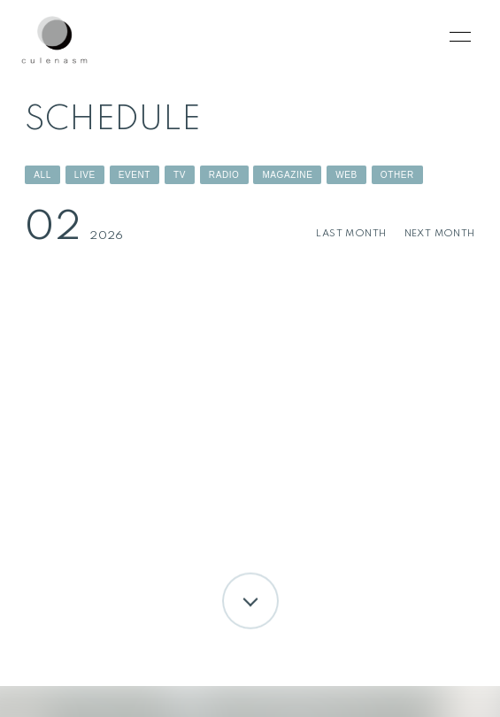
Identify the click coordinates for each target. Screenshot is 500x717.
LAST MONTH (351, 233)
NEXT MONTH (439, 233)
